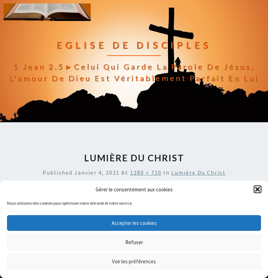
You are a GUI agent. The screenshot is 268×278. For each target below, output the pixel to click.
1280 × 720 (146, 172)
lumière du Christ (198, 172)
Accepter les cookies (134, 223)
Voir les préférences (134, 261)
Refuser (134, 242)
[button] (257, 189)
